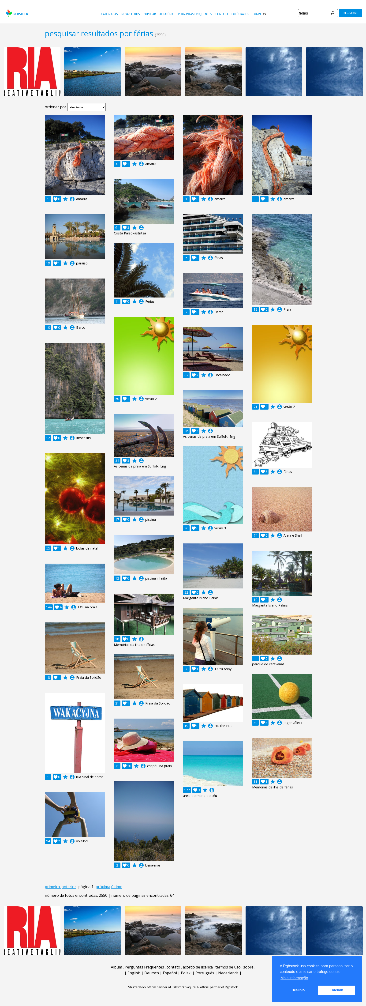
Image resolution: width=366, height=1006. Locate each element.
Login (257, 13)
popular (149, 13)
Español (170, 973)
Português (204, 973)
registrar (351, 13)
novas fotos (130, 13)
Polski (186, 973)
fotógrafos (240, 13)
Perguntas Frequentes (195, 13)
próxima (103, 886)
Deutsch (151, 973)
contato (222, 13)
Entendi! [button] (336, 990)
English (133, 973)
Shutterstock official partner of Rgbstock (156, 987)
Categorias (109, 13)
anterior (69, 886)
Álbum (116, 967)
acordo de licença (198, 967)
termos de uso (228, 967)
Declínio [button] (298, 990)
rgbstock (16, 13)
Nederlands (228, 973)
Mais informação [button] (294, 978)
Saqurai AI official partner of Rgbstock (211, 987)
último (116, 886)
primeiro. (53, 886)
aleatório (167, 13)
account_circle (72, 199)
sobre (248, 967)
